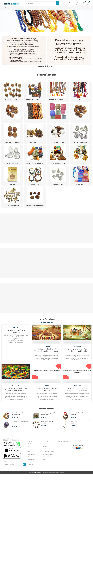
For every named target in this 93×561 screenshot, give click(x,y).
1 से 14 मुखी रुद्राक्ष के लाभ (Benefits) (16, 331)
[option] (46, 21)
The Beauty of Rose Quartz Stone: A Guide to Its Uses (77, 390)
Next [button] (90, 420)
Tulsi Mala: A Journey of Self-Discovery (46, 390)
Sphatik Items (12, 163)
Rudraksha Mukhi (12, 121)
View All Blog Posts (46, 322)
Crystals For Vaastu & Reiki (35, 163)
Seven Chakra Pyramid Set (47, 421)
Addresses (45, 446)
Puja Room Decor (12, 205)
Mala (81, 100)
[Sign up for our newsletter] (13, 464)
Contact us (31, 443)
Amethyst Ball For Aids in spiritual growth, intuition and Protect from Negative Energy (20, 423)
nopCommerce (37, 472)
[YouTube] (77, 441)
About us (30, 464)
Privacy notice (31, 459)
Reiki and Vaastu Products (35, 100)
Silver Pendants (80, 142)
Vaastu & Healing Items (58, 163)
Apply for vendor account (64, 441)
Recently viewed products (49, 449)
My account (69, 4)
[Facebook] (74, 441)
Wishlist (45, 459)
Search (57, 3)
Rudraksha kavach (12, 100)
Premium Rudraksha (12, 142)
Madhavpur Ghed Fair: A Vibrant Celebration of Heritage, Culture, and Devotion (46, 350)
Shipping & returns (32, 456)
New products (31, 454)
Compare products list (77, 4)
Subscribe (24, 464)
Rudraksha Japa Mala (57, 100)
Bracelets (35, 184)
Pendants (80, 163)
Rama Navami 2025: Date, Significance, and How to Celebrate (77, 350)
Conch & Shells (58, 142)
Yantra (12, 184)
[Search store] (40, 3)
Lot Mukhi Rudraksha (80, 121)
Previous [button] (2, 420)
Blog (29, 451)
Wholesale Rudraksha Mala (35, 121)
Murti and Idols (35, 142)
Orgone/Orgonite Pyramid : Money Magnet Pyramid (49, 413)
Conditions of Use (32, 462)
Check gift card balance (48, 451)
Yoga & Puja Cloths (58, 121)
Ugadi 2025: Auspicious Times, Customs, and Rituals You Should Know (16, 390)
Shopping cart (46, 456)
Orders (44, 443)
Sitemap (30, 441)
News (29, 449)
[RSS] (80, 441)
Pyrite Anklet (74, 421)
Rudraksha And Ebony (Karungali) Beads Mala (79, 413)
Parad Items (58, 184)
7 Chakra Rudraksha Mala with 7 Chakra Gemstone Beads (21, 413)
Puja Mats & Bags (81, 184)
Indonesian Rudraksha (35, 205)
